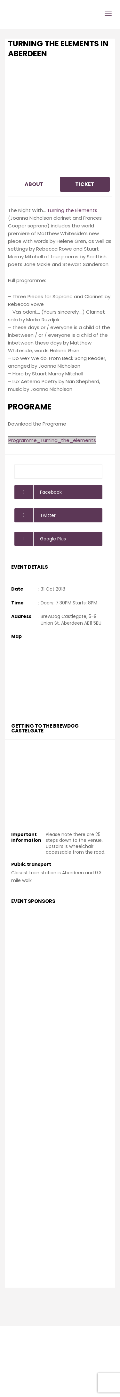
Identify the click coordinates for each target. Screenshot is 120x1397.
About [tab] (34, 184)
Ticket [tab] (84, 184)
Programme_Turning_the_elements (52, 440)
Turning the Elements (72, 210)
